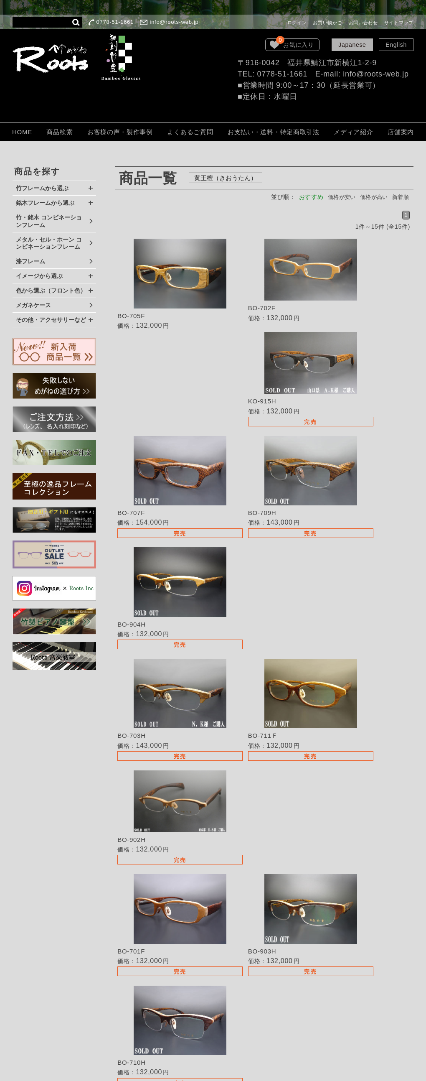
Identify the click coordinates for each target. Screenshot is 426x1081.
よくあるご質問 (190, 131)
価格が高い (370, 197)
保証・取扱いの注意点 (242, 985)
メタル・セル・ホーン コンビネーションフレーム (49, 243)
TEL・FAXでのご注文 (241, 950)
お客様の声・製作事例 (120, 131)
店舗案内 (401, 131)
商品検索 (59, 131)
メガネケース (33, 305)
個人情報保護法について (245, 997)
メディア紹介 (353, 131)
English (396, 44)
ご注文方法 (226, 974)
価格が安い (335, 197)
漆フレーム (30, 261)
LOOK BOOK (230, 1020)
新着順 (399, 197)
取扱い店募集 (229, 939)
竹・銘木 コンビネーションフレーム (49, 221)
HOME (22, 131)
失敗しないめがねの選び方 (248, 908)
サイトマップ (398, 22)
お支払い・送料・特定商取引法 (274, 131)
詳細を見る (164, 288)
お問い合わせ (363, 22)
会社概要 (223, 1008)
